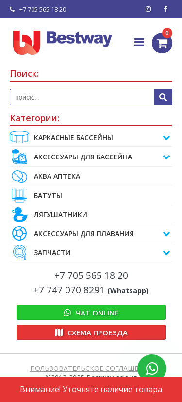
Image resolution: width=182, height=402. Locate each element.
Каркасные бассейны (90, 137)
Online (91, 312)
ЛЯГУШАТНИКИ (48, 214)
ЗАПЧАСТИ (90, 252)
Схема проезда (91, 332)
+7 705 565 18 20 (38, 9)
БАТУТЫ (36, 195)
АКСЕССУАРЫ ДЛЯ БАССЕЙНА (90, 156)
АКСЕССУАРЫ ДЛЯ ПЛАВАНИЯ (90, 233)
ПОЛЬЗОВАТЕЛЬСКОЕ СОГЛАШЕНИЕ (91, 368)
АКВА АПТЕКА (45, 176)
